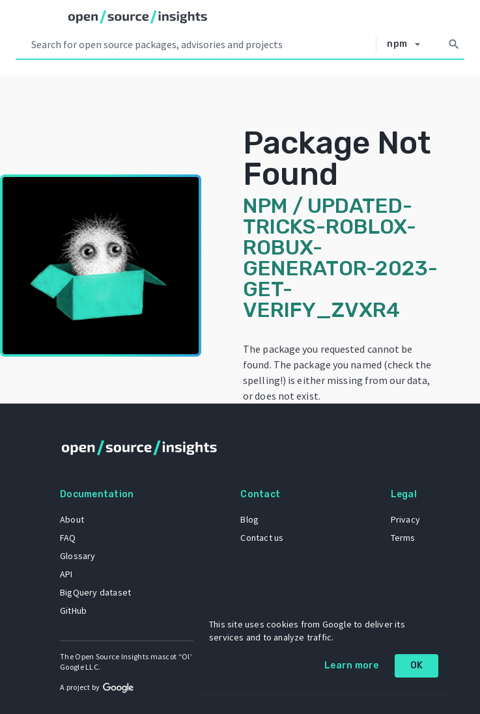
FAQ (68, 537)
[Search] (454, 44)
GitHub (73, 610)
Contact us (261, 537)
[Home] (138, 16)
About (72, 519)
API (66, 574)
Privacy (405, 519)
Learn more (351, 665)
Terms (403, 537)
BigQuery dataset (95, 592)
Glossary (78, 556)
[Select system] (407, 44)
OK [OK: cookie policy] (416, 665)
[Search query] (201, 44)
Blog (249, 519)
